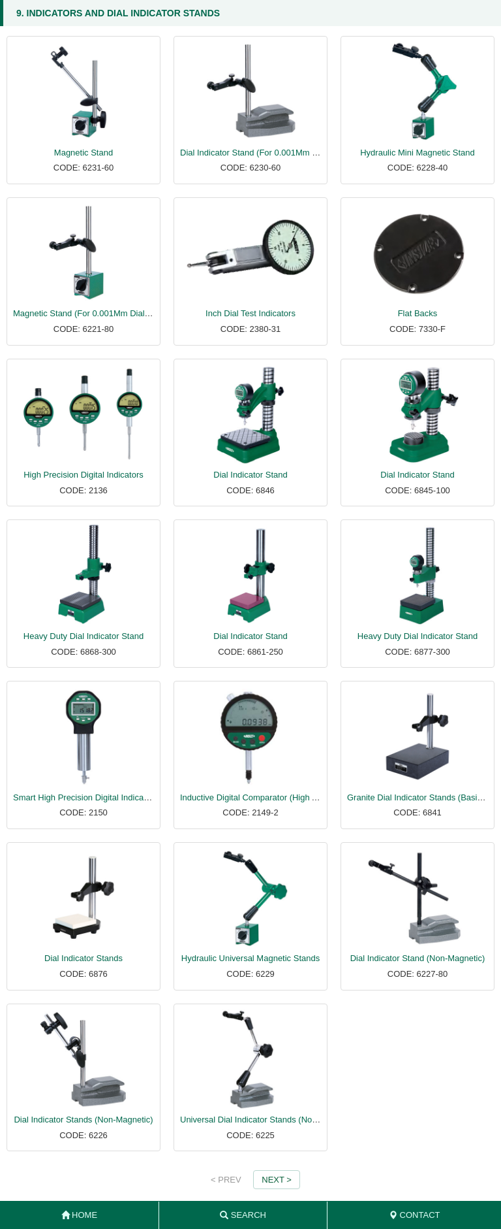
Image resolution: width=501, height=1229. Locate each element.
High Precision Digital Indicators (83, 475)
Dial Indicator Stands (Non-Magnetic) (83, 1119)
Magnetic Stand (83, 152)
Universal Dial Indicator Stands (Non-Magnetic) (268, 1119)
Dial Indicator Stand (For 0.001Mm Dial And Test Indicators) (291, 152)
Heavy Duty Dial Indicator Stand (83, 636)
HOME (79, 1215)
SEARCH (243, 1215)
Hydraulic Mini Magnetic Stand (417, 152)
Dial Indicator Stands (83, 958)
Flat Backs (418, 313)
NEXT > (277, 1180)
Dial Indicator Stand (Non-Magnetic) (417, 958)
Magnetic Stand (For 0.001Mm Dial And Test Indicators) (117, 313)
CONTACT (414, 1215)
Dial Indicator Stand (250, 475)
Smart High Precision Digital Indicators (85, 797)
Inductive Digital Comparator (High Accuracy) (264, 797)
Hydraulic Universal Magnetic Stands (250, 958)
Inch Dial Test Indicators (250, 313)
